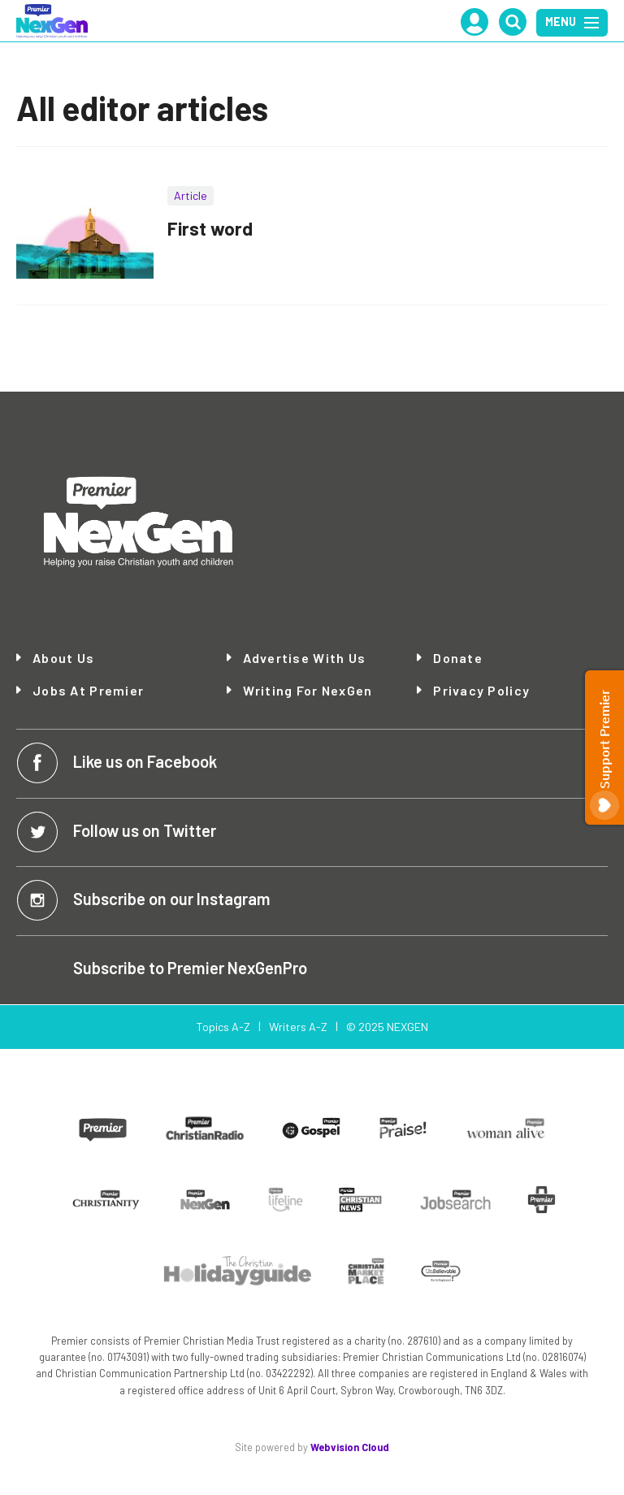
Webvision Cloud (349, 1447)
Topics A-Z (223, 1027)
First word (210, 228)
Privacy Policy (481, 690)
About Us (63, 658)
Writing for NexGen (308, 690)
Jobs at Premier (88, 690)
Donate (458, 658)
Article (190, 195)
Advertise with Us (304, 657)
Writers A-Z (298, 1027)
